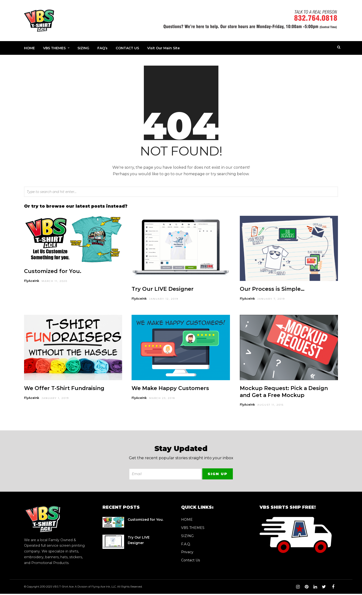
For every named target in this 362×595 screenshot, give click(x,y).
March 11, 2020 (54, 282)
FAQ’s (102, 48)
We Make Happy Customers (170, 389)
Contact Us (190, 561)
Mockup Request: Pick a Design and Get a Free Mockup (284, 393)
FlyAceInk (31, 282)
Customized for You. (52, 272)
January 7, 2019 (271, 300)
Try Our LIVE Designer (163, 290)
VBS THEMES (54, 48)
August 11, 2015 (270, 406)
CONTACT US (127, 48)
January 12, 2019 (163, 300)
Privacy (187, 553)
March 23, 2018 (162, 399)
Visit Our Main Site (163, 48)
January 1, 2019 (55, 399)
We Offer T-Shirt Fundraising (64, 389)
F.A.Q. (186, 545)
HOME (29, 48)
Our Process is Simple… (272, 290)
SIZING (83, 48)
